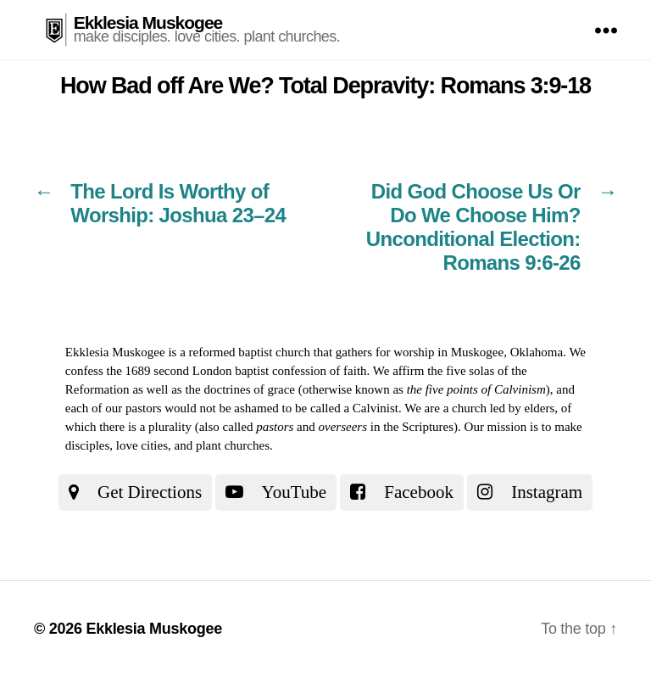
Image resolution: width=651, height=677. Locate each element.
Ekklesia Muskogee (148, 22)
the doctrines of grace (240, 389)
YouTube (275, 492)
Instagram (529, 492)
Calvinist (375, 408)
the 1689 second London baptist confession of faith (237, 371)
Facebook (401, 492)
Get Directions (135, 492)
